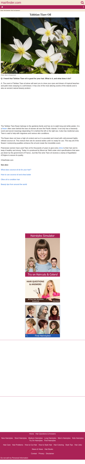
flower (4, 128)
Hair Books (49, 449)
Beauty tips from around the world (14, 184)
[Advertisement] (40, 107)
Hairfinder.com (11, 2)
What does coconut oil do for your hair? (16, 170)
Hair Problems (17, 445)
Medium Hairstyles (35, 438)
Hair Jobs (78, 445)
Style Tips (69, 445)
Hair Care (7, 445)
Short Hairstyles (20, 438)
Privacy (41, 453)
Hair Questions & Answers (45, 434)
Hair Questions (7, 10)
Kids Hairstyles (78, 438)
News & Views (37, 449)
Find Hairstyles (50, 440)
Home (2, 10)
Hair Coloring (59, 445)
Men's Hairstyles (64, 438)
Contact (34, 453)
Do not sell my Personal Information (14, 458)
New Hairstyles (7, 438)
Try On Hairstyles (36, 440)
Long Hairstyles (50, 438)
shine (61, 148)
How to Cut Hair (31, 445)
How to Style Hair (45, 445)
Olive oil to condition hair (10, 179)
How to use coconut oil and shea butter (16, 175)
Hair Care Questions (15, 10)
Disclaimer (50, 453)
